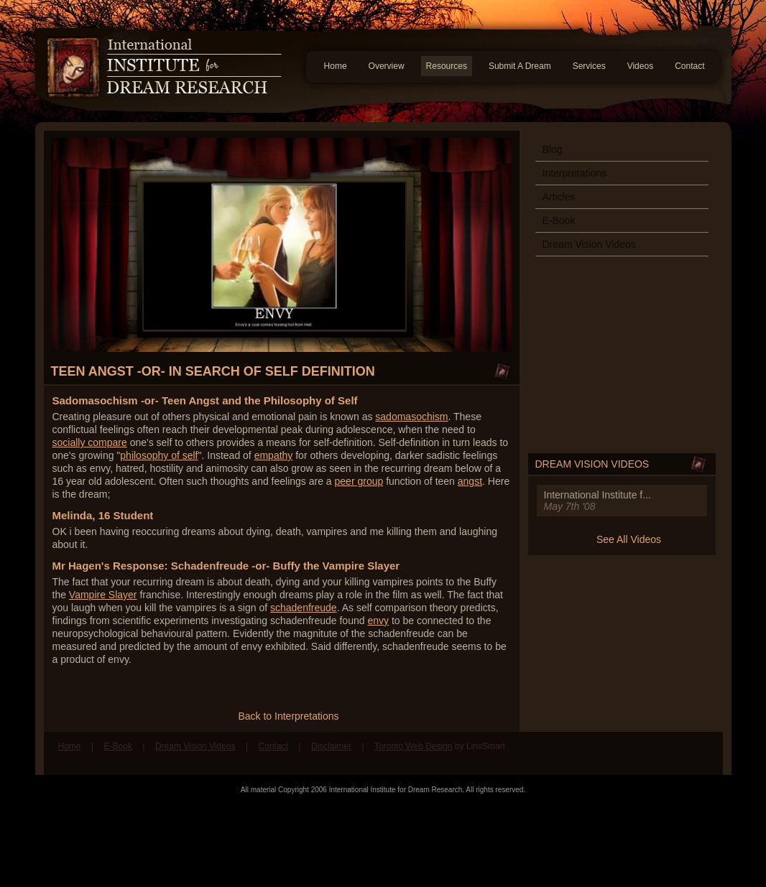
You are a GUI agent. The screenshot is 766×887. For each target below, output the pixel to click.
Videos (640, 66)
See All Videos (628, 539)
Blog (553, 149)
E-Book (559, 220)
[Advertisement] (383, 840)
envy (378, 620)
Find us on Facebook (674, 753)
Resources (446, 66)
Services (589, 66)
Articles (559, 197)
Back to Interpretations (288, 716)
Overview (387, 66)
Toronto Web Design (413, 746)
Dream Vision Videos (589, 244)
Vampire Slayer (103, 594)
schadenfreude (303, 607)
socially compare (89, 442)
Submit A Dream (520, 66)
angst (470, 481)
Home (335, 66)
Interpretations (575, 173)
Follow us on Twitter (701, 753)
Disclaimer (331, 746)
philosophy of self (159, 455)
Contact (689, 66)
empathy (273, 455)
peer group (359, 481)
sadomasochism (411, 416)
